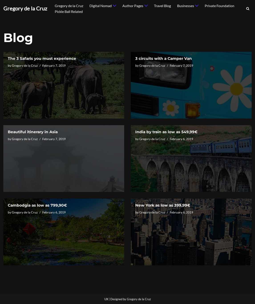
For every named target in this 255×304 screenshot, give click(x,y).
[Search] (247, 8)
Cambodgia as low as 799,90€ (37, 205)
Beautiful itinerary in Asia (33, 132)
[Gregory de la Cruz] (25, 8)
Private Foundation (219, 6)
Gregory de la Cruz (69, 6)
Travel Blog (162, 6)
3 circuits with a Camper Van (163, 58)
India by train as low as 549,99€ (166, 132)
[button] (114, 5)
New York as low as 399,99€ (162, 205)
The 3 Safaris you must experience (42, 58)
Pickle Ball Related (69, 11)
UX (106, 299)
